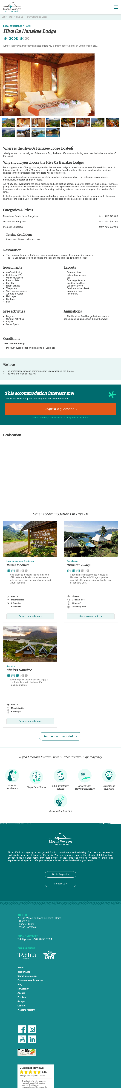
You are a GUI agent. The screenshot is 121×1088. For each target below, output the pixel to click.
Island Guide (23, 972)
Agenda (21, 993)
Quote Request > (60, 874)
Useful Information (27, 976)
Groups (21, 1001)
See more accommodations (61, 736)
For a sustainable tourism (30, 980)
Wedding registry (26, 1010)
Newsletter (23, 988)
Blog (19, 984)
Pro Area (21, 997)
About (20, 967)
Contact (21, 1005)
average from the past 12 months (32, 1076)
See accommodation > (30, 616)
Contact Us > (60, 883)
